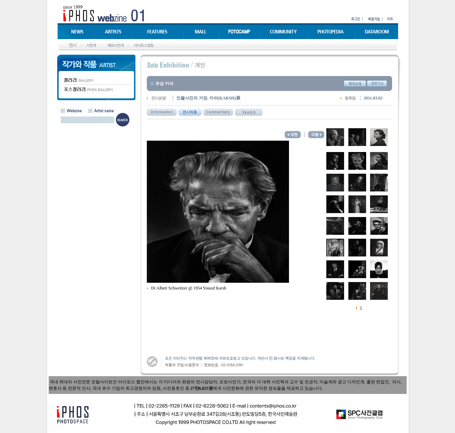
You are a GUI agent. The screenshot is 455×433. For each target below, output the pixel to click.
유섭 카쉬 (164, 83)
